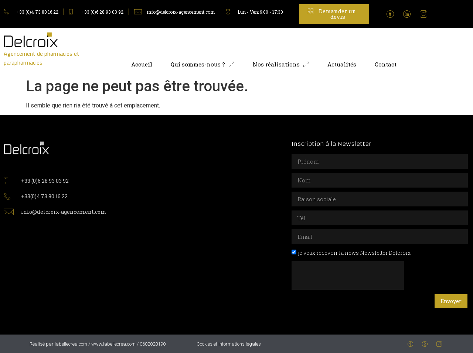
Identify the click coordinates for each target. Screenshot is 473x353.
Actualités (341, 64)
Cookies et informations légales (229, 344)
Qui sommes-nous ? (202, 64)
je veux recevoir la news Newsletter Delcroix (354, 252)
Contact (386, 64)
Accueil (141, 64)
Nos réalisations (281, 64)
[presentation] (348, 275)
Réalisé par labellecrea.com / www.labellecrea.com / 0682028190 (98, 344)
